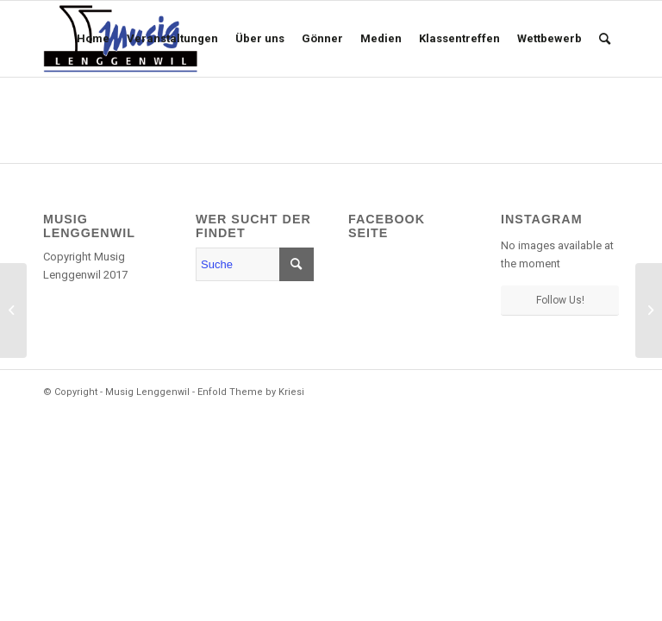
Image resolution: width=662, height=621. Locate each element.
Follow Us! (560, 300)
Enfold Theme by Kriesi (250, 392)
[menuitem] (93, 39)
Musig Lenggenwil (147, 392)
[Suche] (604, 39)
